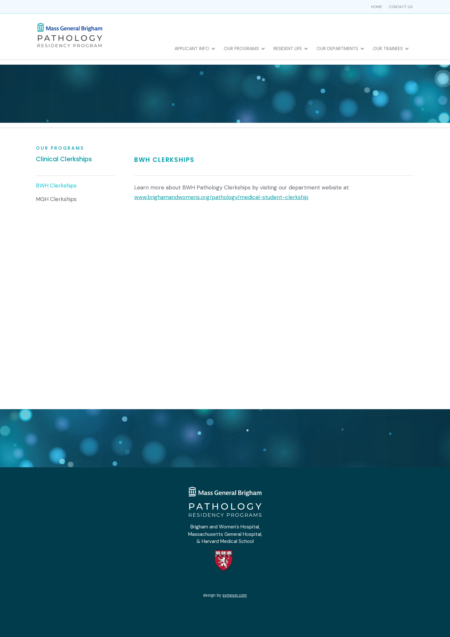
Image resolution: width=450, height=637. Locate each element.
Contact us (400, 6)
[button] (197, 48)
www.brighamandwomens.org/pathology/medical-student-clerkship (221, 197)
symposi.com (234, 595)
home (376, 6)
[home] (70, 34)
